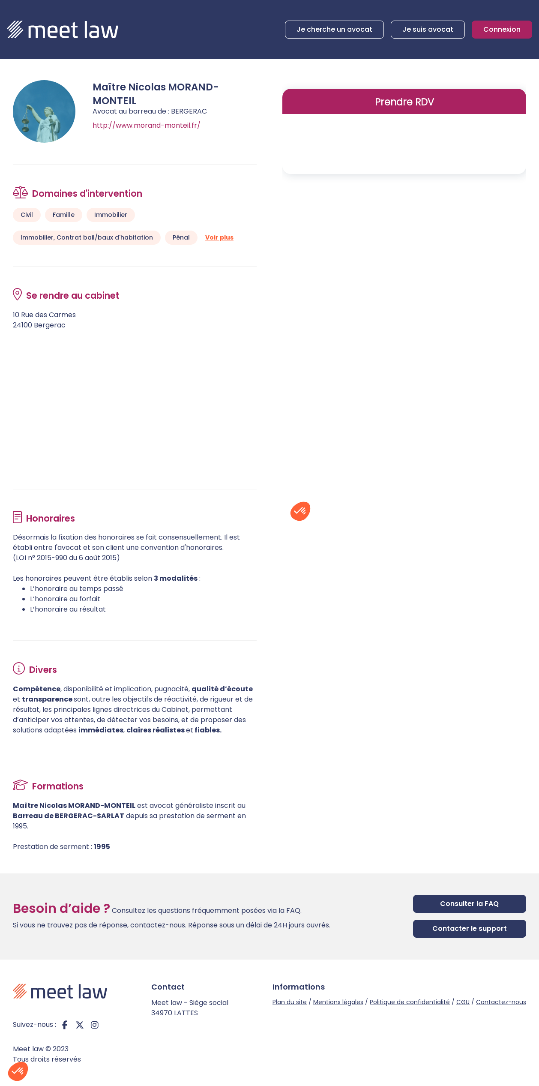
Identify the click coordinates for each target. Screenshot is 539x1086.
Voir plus (219, 237)
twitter (79, 1024)
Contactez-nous (501, 1002)
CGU (463, 1002)
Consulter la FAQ (469, 904)
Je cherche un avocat (334, 29)
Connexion (502, 29)
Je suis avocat (427, 29)
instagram (94, 1024)
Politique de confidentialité (410, 1002)
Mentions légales (338, 1002)
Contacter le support (469, 928)
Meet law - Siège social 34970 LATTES (189, 1008)
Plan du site (289, 1002)
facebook (64, 1024)
